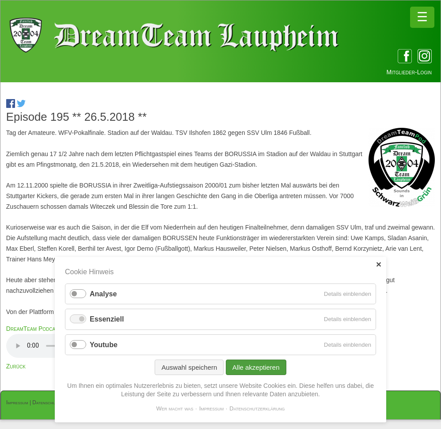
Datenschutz (46, 402)
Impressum (17, 402)
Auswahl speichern (189, 367)
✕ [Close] (378, 264)
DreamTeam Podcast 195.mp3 (45, 328)
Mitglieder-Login (409, 72)
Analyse (103, 294)
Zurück (16, 366)
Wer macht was (174, 408)
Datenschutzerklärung (257, 408)
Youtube (104, 345)
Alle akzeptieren (256, 367)
